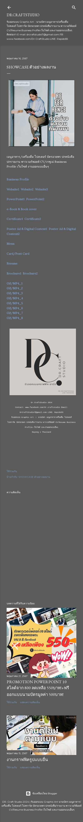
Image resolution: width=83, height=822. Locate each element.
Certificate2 (32, 219)
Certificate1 (15, 219)
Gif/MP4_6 (15, 308)
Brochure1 (14, 273)
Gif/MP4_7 (15, 313)
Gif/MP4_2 (15, 288)
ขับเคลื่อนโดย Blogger (41, 793)
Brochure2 (30, 273)
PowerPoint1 (15, 199)
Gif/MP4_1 (14, 283)
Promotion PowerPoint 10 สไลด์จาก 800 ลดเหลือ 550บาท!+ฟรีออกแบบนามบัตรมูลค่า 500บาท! (38, 688)
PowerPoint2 (35, 199)
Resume (12, 263)
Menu (10, 244)
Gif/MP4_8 (15, 318)
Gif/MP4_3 (15, 293)
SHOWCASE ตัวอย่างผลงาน (34, 476)
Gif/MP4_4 (15, 298)
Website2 (27, 189)
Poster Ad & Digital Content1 (27, 229)
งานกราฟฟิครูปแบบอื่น (27, 759)
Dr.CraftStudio (23, 14)
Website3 (41, 189)
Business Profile (18, 179)
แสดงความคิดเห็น (30, 702)
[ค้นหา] (73, 6)
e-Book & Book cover (22, 209)
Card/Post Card (18, 254)
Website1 (13, 189)
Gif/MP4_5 (15, 303)
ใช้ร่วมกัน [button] (12, 471)
